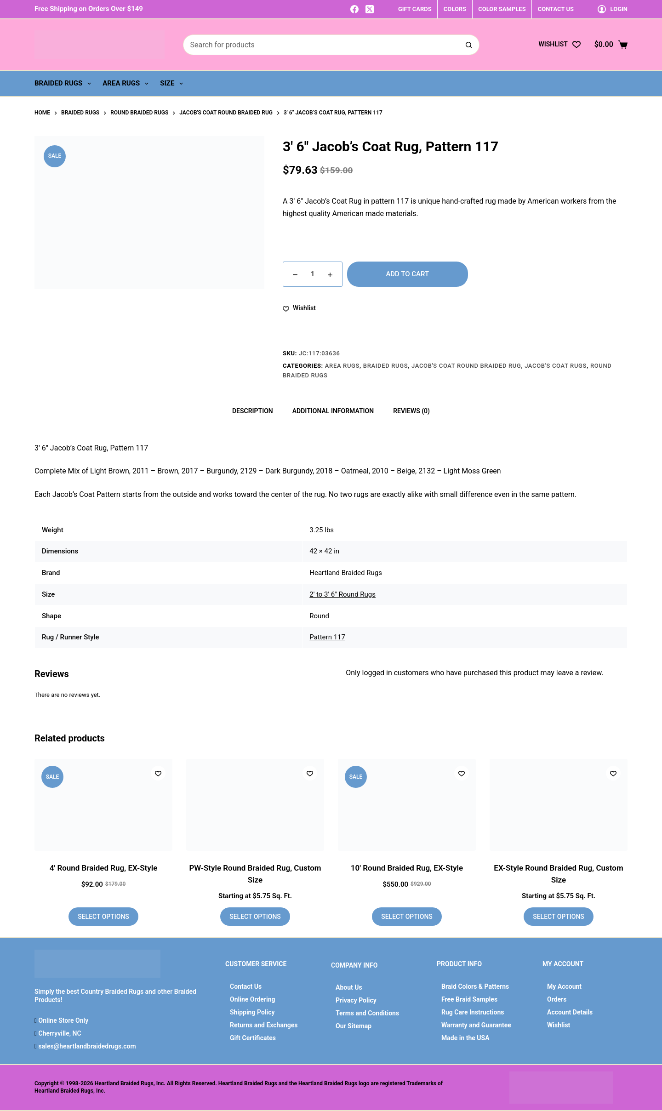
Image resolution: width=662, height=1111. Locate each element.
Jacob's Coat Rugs (556, 365)
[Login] (613, 9)
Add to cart (407, 274)
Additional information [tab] (333, 411)
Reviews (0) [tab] (411, 411)
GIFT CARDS (415, 9)
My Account (564, 986)
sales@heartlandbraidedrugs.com (86, 1046)
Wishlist (558, 1025)
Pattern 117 (327, 637)
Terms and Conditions (367, 1013)
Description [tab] (252, 411)
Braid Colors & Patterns (475, 986)
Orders (556, 999)
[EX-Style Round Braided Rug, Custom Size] (559, 805)
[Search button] (469, 44)
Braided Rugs (64, 83)
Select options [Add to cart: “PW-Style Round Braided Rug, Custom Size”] (255, 916)
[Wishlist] (559, 44)
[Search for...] (321, 44)
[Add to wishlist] (299, 308)
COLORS (455, 9)
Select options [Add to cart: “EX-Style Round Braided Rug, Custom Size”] (558, 916)
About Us (349, 987)
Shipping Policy (252, 1012)
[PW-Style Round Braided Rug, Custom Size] (255, 805)
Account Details (570, 1012)
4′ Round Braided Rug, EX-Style (104, 867)
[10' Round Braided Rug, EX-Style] (407, 805)
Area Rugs (127, 83)
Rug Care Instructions (472, 1012)
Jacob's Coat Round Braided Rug (466, 365)
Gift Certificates (253, 1038)
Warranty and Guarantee (476, 1025)
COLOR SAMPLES (501, 9)
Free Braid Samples (469, 999)
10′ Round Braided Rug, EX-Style (407, 867)
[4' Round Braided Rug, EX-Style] (103, 805)
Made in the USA (465, 1038)
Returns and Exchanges (264, 1025)
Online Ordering (252, 999)
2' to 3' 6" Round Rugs (342, 594)
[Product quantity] (312, 274)
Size (173, 83)
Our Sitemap (353, 1026)
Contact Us (246, 986)
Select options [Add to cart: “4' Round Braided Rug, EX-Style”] (103, 916)
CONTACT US (556, 9)
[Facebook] (354, 9)
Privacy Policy (356, 1000)
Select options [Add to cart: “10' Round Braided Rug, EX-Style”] (407, 916)
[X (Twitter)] (369, 9)
